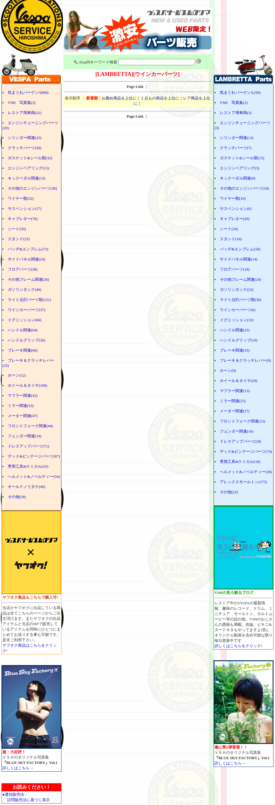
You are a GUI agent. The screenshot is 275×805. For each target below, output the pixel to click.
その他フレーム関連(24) (240, 279)
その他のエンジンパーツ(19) (244, 188)
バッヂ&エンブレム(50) (240, 249)
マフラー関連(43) (23, 395)
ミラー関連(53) (21, 405)
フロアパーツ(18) (235, 269)
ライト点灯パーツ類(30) (240, 299)
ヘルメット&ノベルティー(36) (246, 471)
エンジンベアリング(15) (28, 168)
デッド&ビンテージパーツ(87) (34, 456)
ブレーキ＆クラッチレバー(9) (245, 360)
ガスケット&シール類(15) (242, 158)
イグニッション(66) (24, 320)
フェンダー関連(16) (237, 431)
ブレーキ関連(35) (235, 350)
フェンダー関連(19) (24, 436)
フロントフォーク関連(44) (30, 426)
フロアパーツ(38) (23, 269)
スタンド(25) (19, 239)
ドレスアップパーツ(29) (240, 441)
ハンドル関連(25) (235, 330)
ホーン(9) (228, 370)
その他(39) (17, 496)
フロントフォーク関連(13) (242, 421)
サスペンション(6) (235, 208)
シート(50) (17, 229)
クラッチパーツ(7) (235, 148)
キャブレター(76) (23, 218)
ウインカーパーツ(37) (26, 310)
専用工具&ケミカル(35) (28, 466)
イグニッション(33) (237, 320)
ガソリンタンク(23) (237, 289)
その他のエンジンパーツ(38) (32, 188)
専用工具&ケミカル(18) (240, 461)
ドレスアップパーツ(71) (28, 446)
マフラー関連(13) (235, 391)
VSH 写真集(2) (21, 102)
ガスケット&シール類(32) (30, 158)
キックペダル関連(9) (237, 178)
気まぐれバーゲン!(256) (240, 92)
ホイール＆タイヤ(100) (27, 385)
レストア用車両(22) (24, 112)
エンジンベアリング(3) (239, 168)
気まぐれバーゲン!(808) (28, 92)
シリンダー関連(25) (24, 137)
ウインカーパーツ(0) (237, 310)
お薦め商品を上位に (119, 98)
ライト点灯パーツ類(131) (29, 299)
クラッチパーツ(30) (24, 148)
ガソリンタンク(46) (24, 289)
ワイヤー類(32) (21, 198)
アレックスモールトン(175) (243, 482)
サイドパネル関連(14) (238, 259)
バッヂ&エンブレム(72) (28, 249)
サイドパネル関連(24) (26, 259)
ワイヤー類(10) (233, 198)
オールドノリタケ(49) (26, 486)
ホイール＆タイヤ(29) (238, 380)
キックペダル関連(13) (26, 178)
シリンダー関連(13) (237, 137)
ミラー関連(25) (233, 401)
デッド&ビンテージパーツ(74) (246, 451)
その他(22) (229, 492)
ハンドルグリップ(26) (26, 340)
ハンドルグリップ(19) (238, 340)
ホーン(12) (17, 375)
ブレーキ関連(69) (23, 350)
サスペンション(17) (24, 208)
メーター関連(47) (23, 416)
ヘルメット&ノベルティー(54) (34, 476)
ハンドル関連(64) (23, 330)
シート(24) (229, 229)
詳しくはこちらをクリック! (238, 646)
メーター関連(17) (235, 411)
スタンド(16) (231, 239)
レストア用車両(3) (235, 112)
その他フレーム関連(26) (28, 279)
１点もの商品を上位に (159, 98)
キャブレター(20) (235, 218)
